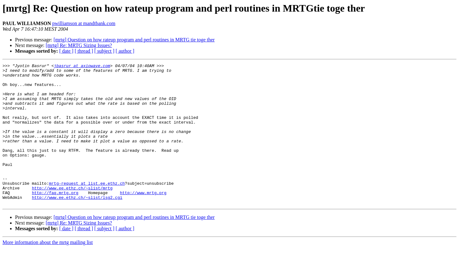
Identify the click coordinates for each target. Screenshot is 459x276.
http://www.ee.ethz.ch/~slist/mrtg (72, 213)
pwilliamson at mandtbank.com (83, 23)
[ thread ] (84, 51)
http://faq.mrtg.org (55, 219)
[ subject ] (104, 51)
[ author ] (125, 51)
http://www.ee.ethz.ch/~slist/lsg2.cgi (77, 224)
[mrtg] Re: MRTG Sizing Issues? (79, 45)
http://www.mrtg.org (143, 219)
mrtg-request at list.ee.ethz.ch (87, 207)
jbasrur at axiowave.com (82, 66)
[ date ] (66, 51)
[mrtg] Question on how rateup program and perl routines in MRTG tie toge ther (134, 39)
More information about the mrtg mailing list (48, 270)
